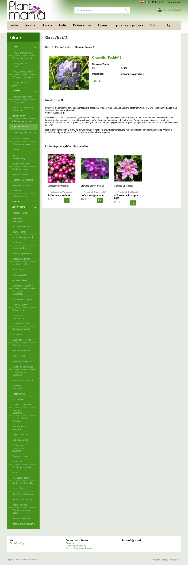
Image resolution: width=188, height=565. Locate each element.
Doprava (70, 543)
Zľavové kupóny (17, 543)
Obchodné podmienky (76, 545)
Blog (168, 25)
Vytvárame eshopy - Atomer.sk (166, 560)
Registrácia (173, 2)
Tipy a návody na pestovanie (128, 25)
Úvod (47, 47)
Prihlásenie (158, 2)
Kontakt (154, 25)
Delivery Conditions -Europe (79, 548)
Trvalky (62, 25)
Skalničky (47, 25)
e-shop (14, 25)
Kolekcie (102, 25)
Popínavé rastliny (82, 25)
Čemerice (30, 25)
